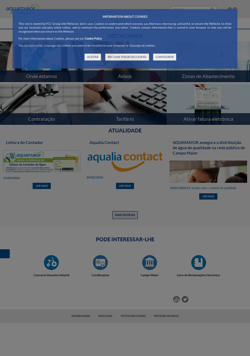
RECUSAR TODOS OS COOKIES (127, 57)
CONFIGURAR (165, 57)
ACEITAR (92, 57)
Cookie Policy (93, 38)
